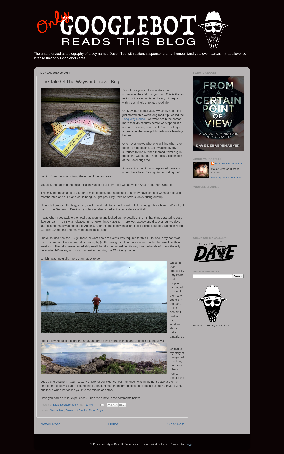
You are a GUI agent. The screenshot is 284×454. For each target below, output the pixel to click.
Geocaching (57, 410)
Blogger (189, 444)
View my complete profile (226, 177)
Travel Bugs (96, 410)
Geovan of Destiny (76, 410)
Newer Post (50, 424)
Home (113, 424)
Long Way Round (133, 119)
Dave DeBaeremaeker (228, 163)
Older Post (175, 424)
